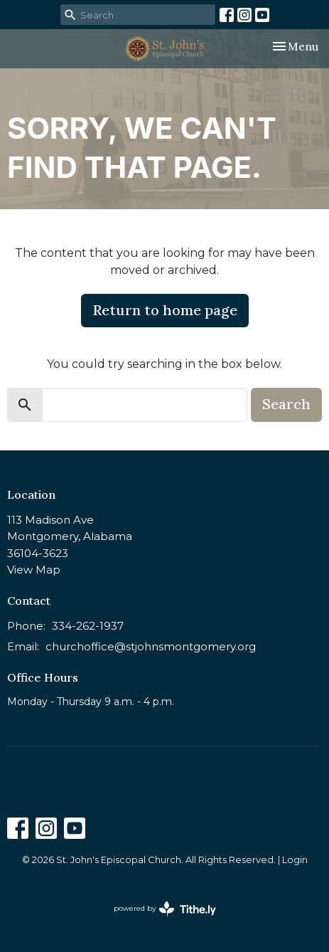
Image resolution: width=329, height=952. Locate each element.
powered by (165, 909)
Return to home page (164, 310)
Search (286, 404)
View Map (33, 569)
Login (295, 860)
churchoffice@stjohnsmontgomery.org (150, 646)
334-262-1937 (88, 626)
